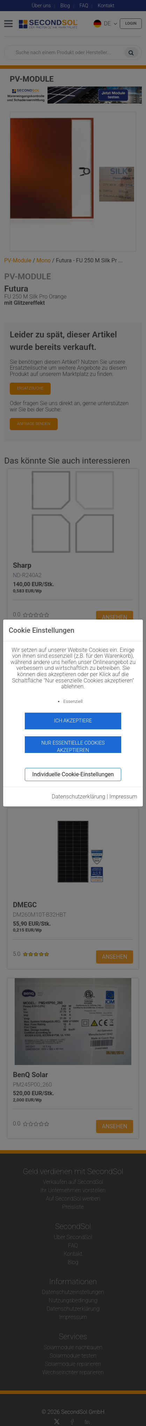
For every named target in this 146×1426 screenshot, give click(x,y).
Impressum (123, 796)
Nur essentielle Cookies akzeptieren (73, 746)
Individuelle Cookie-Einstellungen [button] (73, 774)
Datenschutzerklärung (78, 796)
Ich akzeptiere (73, 721)
